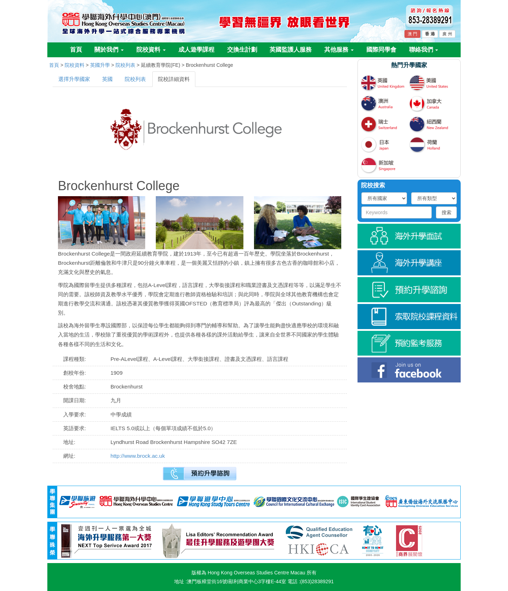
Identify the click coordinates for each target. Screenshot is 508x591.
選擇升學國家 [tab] (74, 79)
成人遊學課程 (196, 49)
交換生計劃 (242, 49)
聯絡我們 (423, 49)
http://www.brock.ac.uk (138, 456)
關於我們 (109, 49)
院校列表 (125, 65)
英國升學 (100, 65)
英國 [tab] (107, 79)
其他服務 (339, 49)
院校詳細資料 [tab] (174, 79)
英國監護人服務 (291, 49)
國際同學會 (381, 49)
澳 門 (412, 33)
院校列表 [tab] (135, 79)
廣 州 (447, 33)
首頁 (76, 49)
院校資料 (151, 49)
